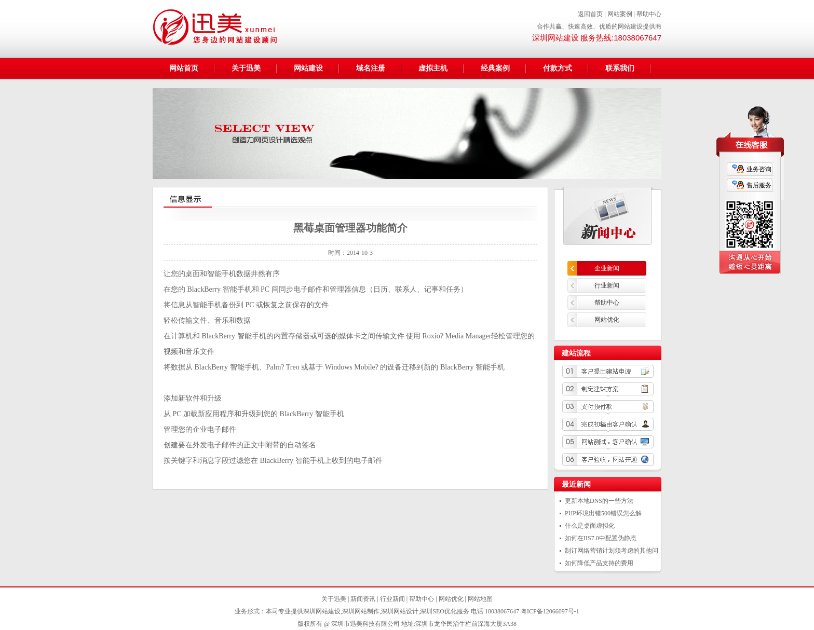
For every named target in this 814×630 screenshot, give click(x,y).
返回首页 (590, 14)
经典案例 (495, 68)
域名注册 (370, 68)
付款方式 (557, 68)
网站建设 (308, 68)
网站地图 (480, 598)
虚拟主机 (432, 68)
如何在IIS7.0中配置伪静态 (600, 538)
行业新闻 (606, 285)
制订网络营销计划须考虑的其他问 (611, 550)
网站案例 (619, 14)
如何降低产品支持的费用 (599, 563)
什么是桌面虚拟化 (590, 525)
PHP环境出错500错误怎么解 (603, 513)
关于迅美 (246, 68)
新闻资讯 (362, 598)
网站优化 (606, 319)
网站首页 (183, 68)
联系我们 (619, 68)
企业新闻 (606, 268)
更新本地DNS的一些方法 (599, 500)
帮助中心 (648, 14)
